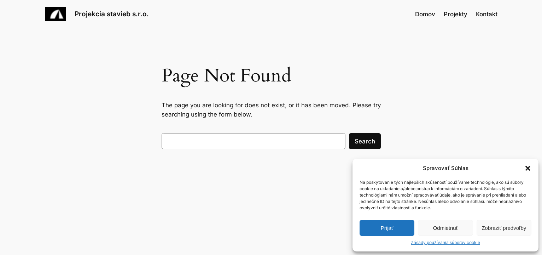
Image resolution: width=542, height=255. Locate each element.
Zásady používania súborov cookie (445, 242)
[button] (527, 168)
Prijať (387, 228)
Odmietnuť (445, 228)
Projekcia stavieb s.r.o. (112, 14)
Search (365, 141)
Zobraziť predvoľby (504, 228)
